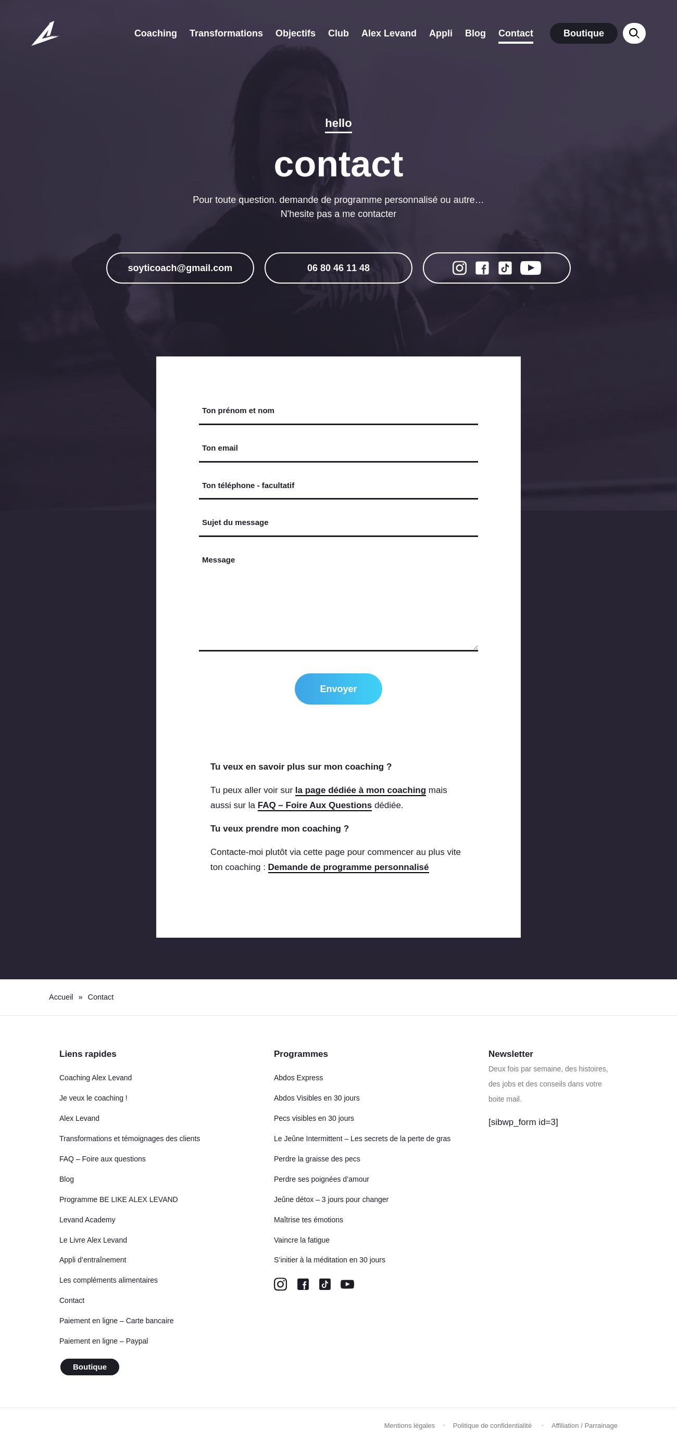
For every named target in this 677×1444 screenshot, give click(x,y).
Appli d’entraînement (92, 1260)
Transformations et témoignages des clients (129, 1138)
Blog (475, 33)
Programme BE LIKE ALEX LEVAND (118, 1199)
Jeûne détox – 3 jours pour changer (331, 1199)
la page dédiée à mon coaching (360, 790)
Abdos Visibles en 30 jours (317, 1098)
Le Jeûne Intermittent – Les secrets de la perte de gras (362, 1138)
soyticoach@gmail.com (180, 268)
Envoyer (338, 689)
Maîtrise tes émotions (308, 1220)
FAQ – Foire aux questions (102, 1159)
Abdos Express (298, 1078)
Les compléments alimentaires (108, 1280)
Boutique (583, 33)
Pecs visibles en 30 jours (314, 1118)
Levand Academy (87, 1220)
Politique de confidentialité (493, 1425)
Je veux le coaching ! (93, 1098)
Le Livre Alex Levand (93, 1240)
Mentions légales (409, 1425)
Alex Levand (389, 33)
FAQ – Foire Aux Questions (315, 805)
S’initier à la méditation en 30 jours (329, 1260)
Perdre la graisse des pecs (317, 1159)
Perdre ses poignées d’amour (321, 1179)
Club (338, 33)
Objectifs (295, 33)
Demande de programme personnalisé (348, 867)
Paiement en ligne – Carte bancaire (116, 1321)
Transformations (226, 33)
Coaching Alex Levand (95, 1078)
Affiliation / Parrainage (584, 1425)
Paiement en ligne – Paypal (103, 1341)
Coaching (155, 33)
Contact (515, 33)
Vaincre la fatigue (302, 1240)
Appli (441, 33)
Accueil (61, 997)
